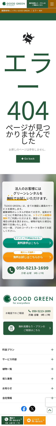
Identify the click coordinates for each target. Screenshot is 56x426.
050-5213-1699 (39, 311)
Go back (29, 158)
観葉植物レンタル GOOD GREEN (15, 10)
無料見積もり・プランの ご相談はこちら (37, 4)
